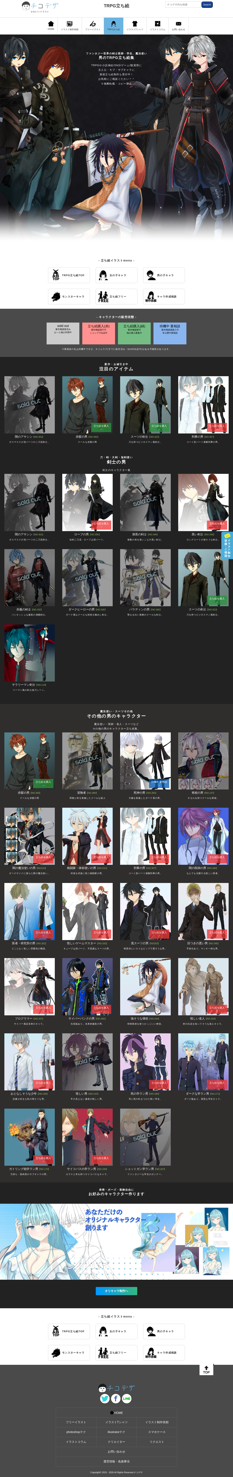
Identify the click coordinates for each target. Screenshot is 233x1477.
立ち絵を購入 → (101, 427)
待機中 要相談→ (159, 783)
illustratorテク (116, 1432)
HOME (51, 25)
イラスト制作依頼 (69, 26)
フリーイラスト (92, 26)
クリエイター (116, 1441)
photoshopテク (76, 1432)
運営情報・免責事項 (116, 1461)
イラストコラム (157, 26)
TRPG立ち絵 (116, 5)
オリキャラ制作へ (116, 1290)
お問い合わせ (178, 26)
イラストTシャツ (135, 26)
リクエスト (157, 1441)
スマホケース (157, 1432)
